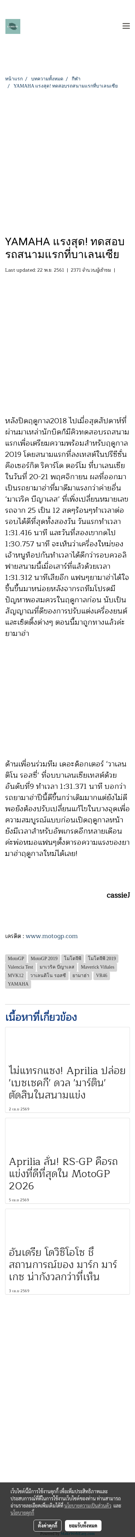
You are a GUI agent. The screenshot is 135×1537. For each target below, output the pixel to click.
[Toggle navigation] (126, 26)
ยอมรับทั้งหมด (83, 1525)
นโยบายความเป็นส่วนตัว (87, 1505)
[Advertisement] (67, 160)
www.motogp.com (52, 936)
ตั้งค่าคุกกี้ (47, 1525)
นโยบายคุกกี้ (22, 1513)
